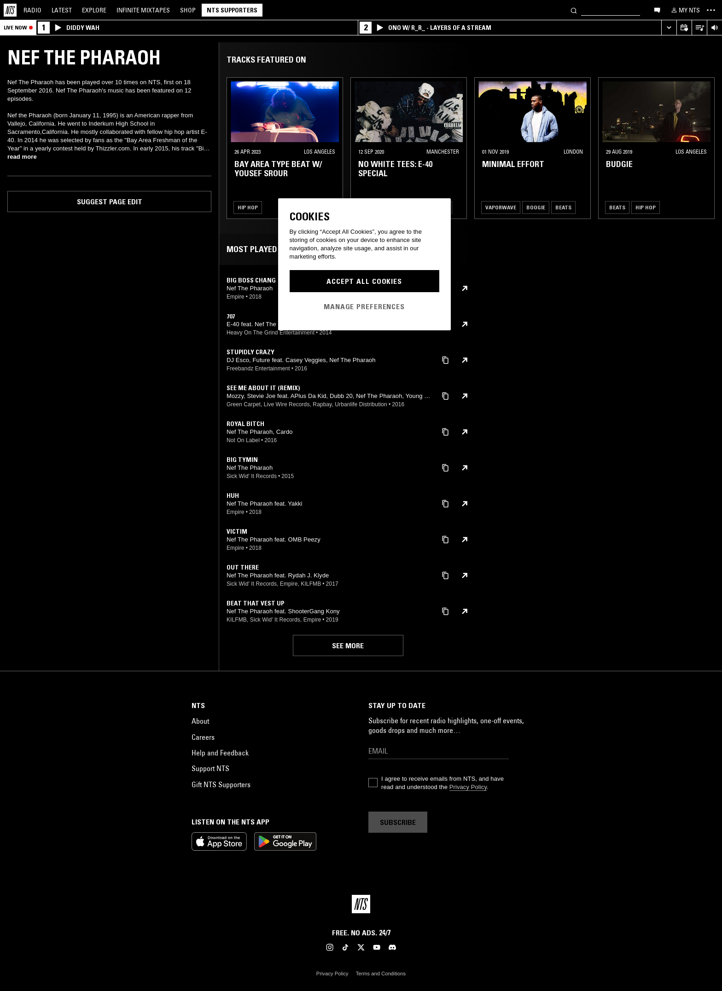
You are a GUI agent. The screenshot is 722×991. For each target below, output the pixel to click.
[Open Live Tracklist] (699, 27)
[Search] (573, 10)
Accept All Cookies (364, 281)
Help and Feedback (220, 752)
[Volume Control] (714, 27)
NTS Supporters (232, 10)
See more (348, 645)
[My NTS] (685, 10)
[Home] (10, 10)
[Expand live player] (668, 27)
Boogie (535, 207)
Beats (563, 207)
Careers (203, 737)
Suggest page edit (109, 201)
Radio (32, 10)
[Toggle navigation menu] (711, 10)
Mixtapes (143, 10)
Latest (62, 10)
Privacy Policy (468, 787)
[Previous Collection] (704, 148)
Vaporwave (500, 207)
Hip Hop (248, 207)
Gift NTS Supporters (221, 784)
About (200, 721)
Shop (188, 10)
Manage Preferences (364, 306)
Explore (94, 10)
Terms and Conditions (381, 973)
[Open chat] (657, 9)
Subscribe (398, 822)
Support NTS (210, 768)
